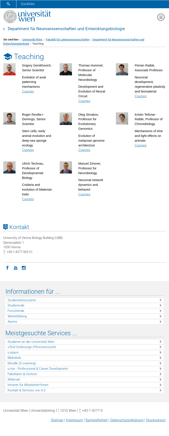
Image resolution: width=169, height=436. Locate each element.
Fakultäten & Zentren (22, 374)
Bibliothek (14, 358)
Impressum (74, 420)
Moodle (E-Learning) (22, 363)
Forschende (16, 311)
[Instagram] (24, 267)
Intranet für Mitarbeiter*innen (28, 385)
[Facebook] (7, 267)
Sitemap (57, 420)
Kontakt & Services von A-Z (27, 390)
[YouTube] (15, 267)
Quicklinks (28, 4)
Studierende (16, 305)
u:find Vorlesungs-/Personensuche (32, 347)
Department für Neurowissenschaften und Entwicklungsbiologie (66, 28)
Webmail (14, 379)
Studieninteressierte (22, 300)
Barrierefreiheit (97, 420)
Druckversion (156, 420)
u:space (13, 352)
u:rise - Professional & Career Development (38, 369)
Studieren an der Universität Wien (31, 342)
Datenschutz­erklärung (126, 420)
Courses (28, 91)
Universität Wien (32, 39)
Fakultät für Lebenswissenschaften (67, 39)
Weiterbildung (17, 316)
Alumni (12, 322)
